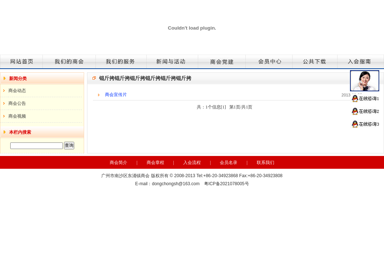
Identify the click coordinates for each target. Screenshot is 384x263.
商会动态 (17, 90)
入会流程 (192, 162)
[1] (223, 107)
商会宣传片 (116, 94)
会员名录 (228, 162)
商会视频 (17, 116)
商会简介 (118, 162)
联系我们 (265, 162)
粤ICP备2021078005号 (226, 183)
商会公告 (17, 103)
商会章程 (155, 162)
